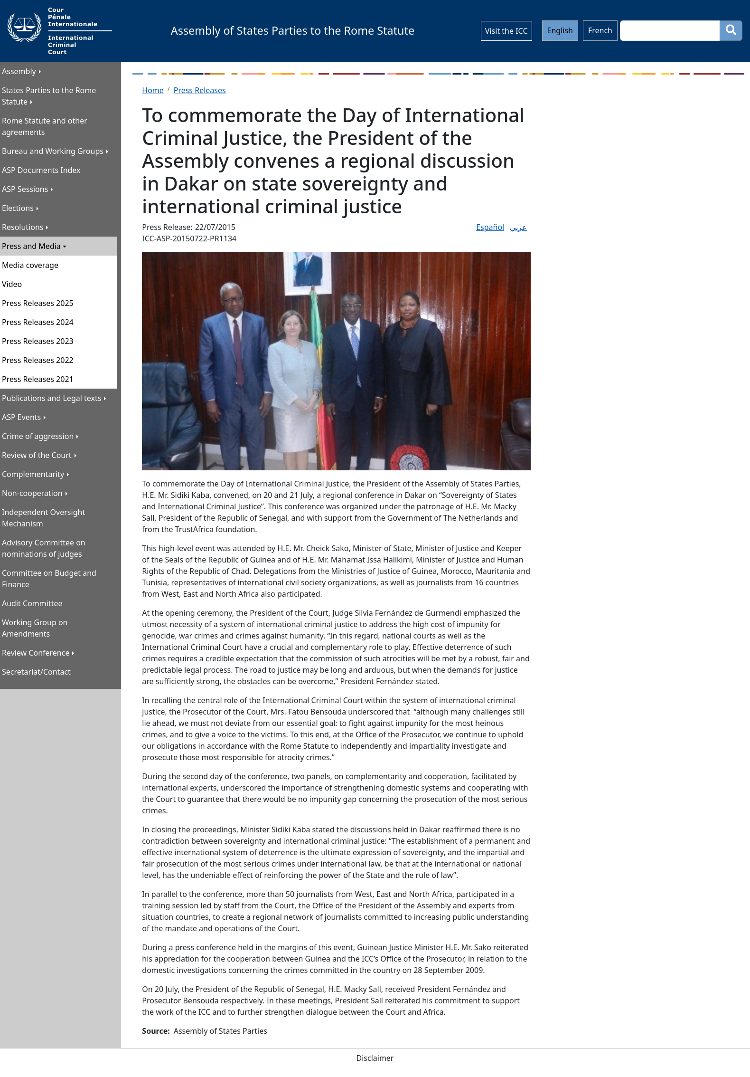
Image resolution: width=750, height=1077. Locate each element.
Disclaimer (375, 1058)
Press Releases (200, 90)
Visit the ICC (506, 31)
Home (153, 90)
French (600, 30)
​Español (490, 227)
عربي (518, 227)
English (560, 30)
